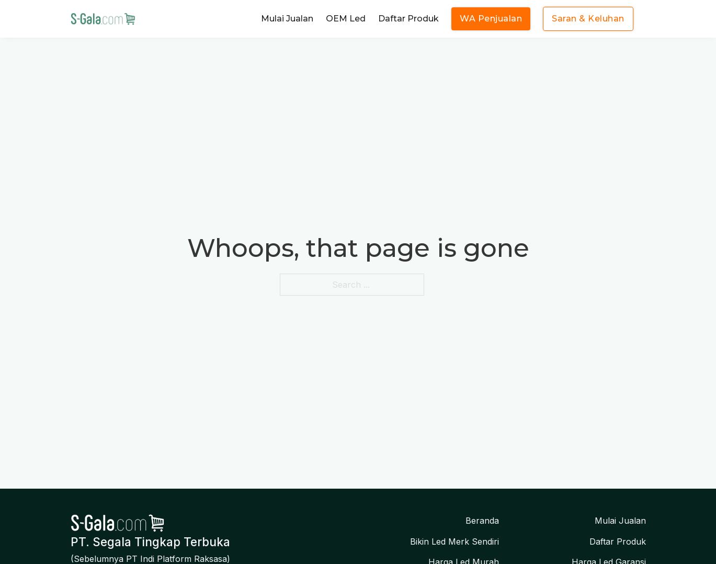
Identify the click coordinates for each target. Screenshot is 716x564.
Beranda (482, 520)
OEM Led (346, 19)
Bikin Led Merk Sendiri (454, 541)
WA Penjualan (491, 19)
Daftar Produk (408, 19)
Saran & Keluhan (588, 19)
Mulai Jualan (287, 19)
